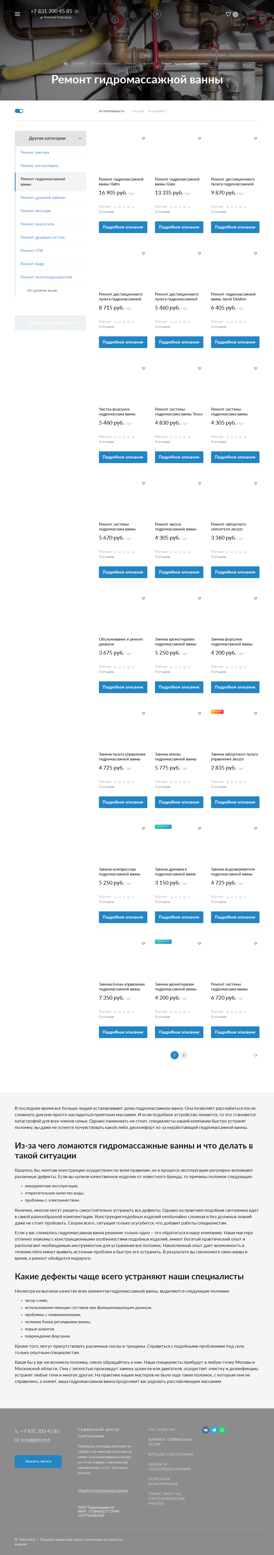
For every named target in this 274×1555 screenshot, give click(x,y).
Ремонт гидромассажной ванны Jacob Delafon (233, 296)
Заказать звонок (38, 1461)
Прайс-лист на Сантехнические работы (167, 1499)
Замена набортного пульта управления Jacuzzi (234, 757)
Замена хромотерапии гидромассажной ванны (176, 642)
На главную (162, 1430)
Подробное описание (123, 227)
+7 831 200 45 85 (51, 11)
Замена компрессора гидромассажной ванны (119, 872)
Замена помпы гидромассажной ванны (176, 757)
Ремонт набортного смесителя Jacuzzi (228, 526)
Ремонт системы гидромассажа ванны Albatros (117, 527)
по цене (138, 111)
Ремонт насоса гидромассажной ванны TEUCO (176, 527)
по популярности (111, 111)
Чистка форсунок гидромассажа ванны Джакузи (117, 412)
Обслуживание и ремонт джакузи (121, 642)
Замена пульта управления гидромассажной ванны (122, 757)
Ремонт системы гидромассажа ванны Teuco (179, 411)
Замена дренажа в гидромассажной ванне (175, 872)
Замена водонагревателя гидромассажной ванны (233, 872)
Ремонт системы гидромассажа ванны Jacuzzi (229, 412)
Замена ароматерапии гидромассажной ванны (176, 987)
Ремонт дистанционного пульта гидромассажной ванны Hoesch (121, 297)
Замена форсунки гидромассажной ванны (232, 642)
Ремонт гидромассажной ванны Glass (177, 181)
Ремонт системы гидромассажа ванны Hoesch (229, 987)
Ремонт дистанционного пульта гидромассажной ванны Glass (233, 182)
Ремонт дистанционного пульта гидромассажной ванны (177, 297)
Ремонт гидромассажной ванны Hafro (121, 181)
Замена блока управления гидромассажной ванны (122, 987)
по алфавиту (157, 111)
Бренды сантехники (171, 1454)
